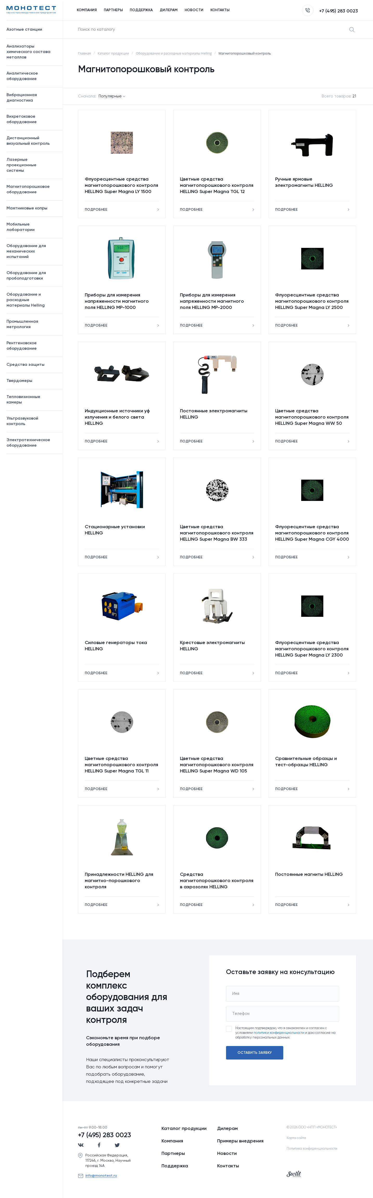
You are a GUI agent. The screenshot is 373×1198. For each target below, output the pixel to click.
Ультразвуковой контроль (32, 421)
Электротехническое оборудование (32, 443)
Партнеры (173, 1153)
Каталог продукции (184, 1128)
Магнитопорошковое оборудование (32, 189)
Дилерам (227, 1128)
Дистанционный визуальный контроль (32, 141)
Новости (227, 1153)
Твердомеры (19, 381)
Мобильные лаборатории (21, 227)
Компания (172, 1141)
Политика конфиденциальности (312, 1148)
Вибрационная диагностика (22, 98)
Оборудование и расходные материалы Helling (32, 300)
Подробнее (96, 209)
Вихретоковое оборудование (22, 119)
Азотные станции (32, 30)
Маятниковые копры (27, 208)
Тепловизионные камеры (23, 400)
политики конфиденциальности (279, 1033)
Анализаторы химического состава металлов (32, 51)
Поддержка (175, 1166)
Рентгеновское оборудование (32, 346)
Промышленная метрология (32, 324)
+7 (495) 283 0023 (330, 11)
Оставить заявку (254, 1053)
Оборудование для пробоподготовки (32, 276)
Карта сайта (296, 1138)
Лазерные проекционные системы (21, 165)
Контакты (228, 1166)
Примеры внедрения (240, 1141)
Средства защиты (32, 365)
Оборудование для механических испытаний (32, 251)
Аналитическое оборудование (32, 76)
